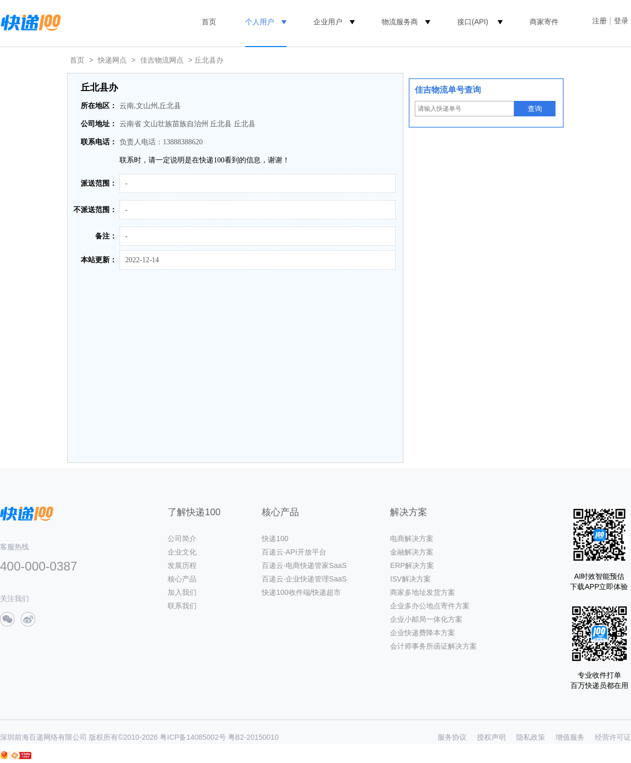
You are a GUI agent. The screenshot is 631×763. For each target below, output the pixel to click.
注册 (599, 21)
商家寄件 (544, 22)
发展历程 (182, 565)
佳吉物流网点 (162, 60)
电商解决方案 (411, 538)
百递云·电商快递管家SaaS (304, 565)
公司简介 (182, 538)
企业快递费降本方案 (422, 633)
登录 (621, 21)
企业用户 (327, 22)
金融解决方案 (411, 552)
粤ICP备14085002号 (193, 737)
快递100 (275, 538)
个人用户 (259, 22)
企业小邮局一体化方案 (426, 619)
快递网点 (112, 60)
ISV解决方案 (410, 579)
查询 (535, 108)
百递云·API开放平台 (294, 552)
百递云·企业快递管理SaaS (304, 579)
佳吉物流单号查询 (448, 89)
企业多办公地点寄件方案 (430, 606)
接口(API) (472, 22)
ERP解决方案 (412, 565)
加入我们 (182, 592)
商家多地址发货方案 (422, 592)
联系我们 (182, 606)
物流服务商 (400, 22)
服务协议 (452, 737)
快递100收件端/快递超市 (301, 592)
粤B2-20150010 (253, 737)
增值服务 (569, 737)
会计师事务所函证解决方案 (433, 646)
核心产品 (182, 579)
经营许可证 (613, 737)
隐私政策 (530, 737)
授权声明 (491, 737)
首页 (209, 22)
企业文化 (182, 552)
